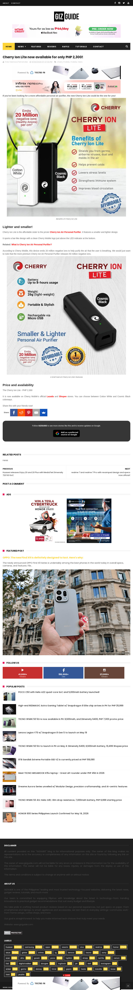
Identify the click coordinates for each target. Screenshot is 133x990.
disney (39, 969)
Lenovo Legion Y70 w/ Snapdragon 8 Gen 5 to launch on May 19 (52, 733)
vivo (82, 947)
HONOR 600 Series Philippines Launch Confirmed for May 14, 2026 (53, 814)
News (21, 46)
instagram (106, 964)
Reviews (51, 46)
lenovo (71, 953)
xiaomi (65, 947)
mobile (73, 62)
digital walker (25, 964)
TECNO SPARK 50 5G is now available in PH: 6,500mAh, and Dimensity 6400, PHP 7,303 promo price (70, 719)
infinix (41, 953)
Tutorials (81, 46)
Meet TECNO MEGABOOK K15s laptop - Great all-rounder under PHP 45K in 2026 (61, 773)
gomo (23, 969)
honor (116, 947)
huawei (9, 947)
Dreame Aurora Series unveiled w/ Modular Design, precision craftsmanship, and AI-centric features (72, 787)
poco (52, 958)
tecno (88, 953)
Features (36, 46)
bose (113, 969)
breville (98, 969)
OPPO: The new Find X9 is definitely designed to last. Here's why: (43, 558)
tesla (83, 969)
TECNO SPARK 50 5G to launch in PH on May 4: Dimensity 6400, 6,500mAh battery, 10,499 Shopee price (73, 746)
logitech (62, 964)
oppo (47, 947)
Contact (15, 3)
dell (89, 964)
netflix (101, 958)
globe (24, 953)
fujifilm (69, 958)
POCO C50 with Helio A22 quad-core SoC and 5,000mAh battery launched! (58, 692)
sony (104, 953)
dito (22, 958)
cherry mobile (63, 62)
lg (56, 953)
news (80, 62)
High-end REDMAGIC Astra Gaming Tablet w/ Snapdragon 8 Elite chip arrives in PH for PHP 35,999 (70, 706)
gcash (37, 958)
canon (117, 958)
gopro (68, 969)
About (6, 3)
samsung (29, 947)
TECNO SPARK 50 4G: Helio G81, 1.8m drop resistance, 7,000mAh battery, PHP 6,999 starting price (70, 800)
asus (8, 953)
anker (8, 969)
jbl (76, 964)
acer (8, 958)
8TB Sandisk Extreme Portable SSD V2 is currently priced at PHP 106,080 (56, 760)
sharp (85, 958)
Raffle (65, 46)
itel (7, 964)
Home (9, 46)
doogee (44, 964)
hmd (54, 969)
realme (98, 947)
